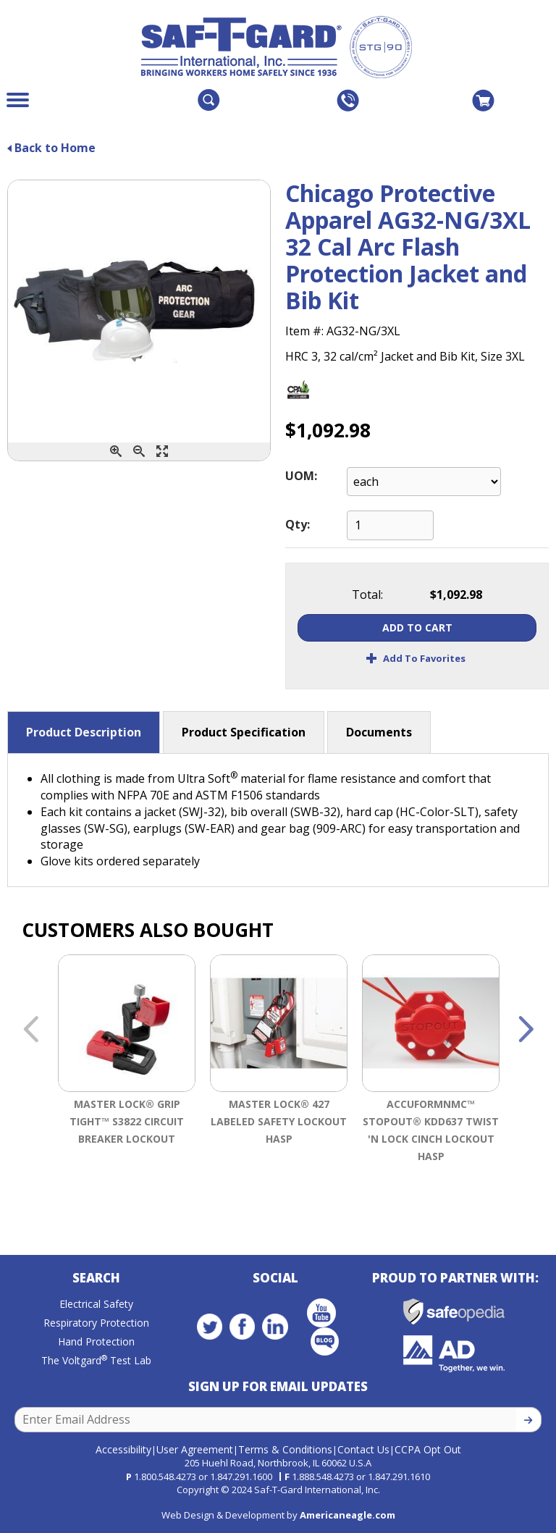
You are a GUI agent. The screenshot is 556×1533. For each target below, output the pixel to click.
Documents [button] (379, 732)
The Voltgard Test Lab (96, 1360)
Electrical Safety (96, 1304)
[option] (126, 1079)
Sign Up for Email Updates (278, 1386)
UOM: (301, 476)
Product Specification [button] (244, 732)
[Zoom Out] (139, 451)
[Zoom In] (116, 451)
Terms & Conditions (285, 1449)
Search (96, 1277)
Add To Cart (417, 627)
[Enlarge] (162, 451)
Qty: (297, 524)
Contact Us (363, 1449)
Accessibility (123, 1449)
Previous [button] (30, 1030)
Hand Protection (96, 1341)
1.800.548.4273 (165, 1476)
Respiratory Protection (96, 1323)
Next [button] (525, 1030)
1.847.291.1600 (241, 1476)
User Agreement (194, 1449)
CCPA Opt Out (428, 1449)
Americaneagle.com (347, 1514)
